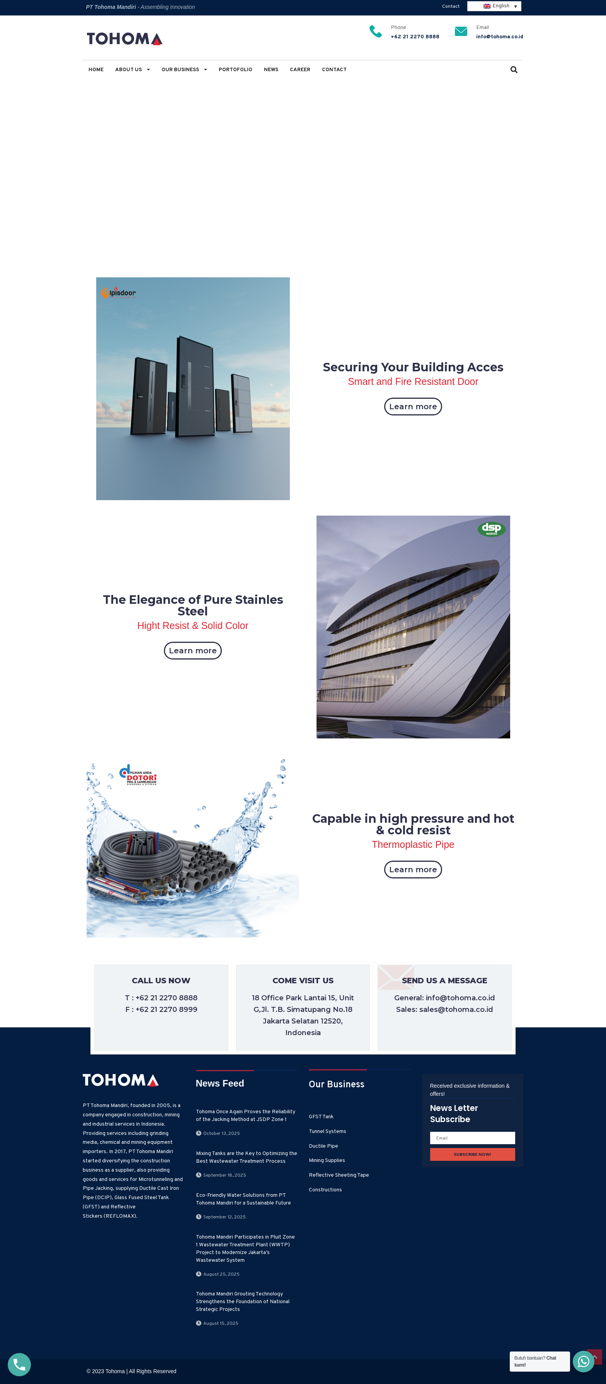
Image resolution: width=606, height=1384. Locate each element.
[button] (514, 70)
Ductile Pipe (323, 1146)
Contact (451, 6)
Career (300, 70)
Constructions (325, 1190)
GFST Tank (321, 1117)
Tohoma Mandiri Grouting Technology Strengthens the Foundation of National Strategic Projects (242, 1302)
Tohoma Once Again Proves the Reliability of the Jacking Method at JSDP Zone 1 (245, 1116)
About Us (132, 70)
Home (96, 70)
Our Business (184, 70)
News (271, 70)
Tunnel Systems (327, 1131)
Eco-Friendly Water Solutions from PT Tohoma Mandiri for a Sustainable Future (243, 1199)
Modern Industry (136, 143)
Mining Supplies (327, 1160)
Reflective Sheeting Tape (339, 1175)
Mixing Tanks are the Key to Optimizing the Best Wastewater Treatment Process (246, 1157)
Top (594, 1357)
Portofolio (235, 70)
